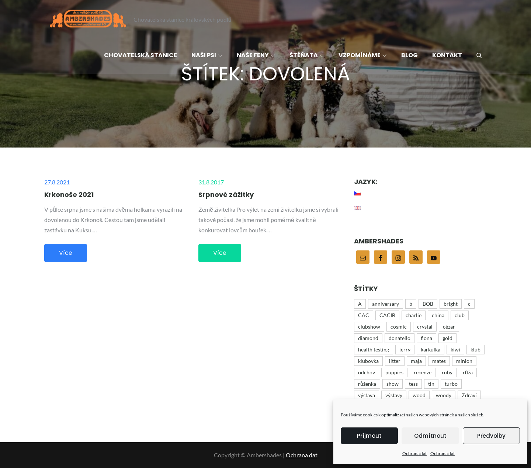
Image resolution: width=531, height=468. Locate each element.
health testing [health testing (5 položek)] (373, 349)
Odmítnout (430, 436)
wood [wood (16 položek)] (419, 395)
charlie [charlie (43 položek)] (413, 315)
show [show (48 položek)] (392, 384)
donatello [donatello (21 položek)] (399, 338)
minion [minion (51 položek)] (464, 361)
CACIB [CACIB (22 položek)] (387, 315)
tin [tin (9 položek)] (431, 384)
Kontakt (447, 55)
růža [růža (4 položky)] (468, 372)
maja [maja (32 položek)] (416, 361)
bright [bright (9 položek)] (451, 304)
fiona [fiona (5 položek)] (426, 338)
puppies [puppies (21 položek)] (394, 372)
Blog (409, 55)
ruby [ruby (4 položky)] (447, 372)
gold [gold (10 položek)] (447, 338)
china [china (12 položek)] (438, 315)
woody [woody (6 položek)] (443, 395)
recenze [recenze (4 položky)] (422, 372)
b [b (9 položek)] (410, 304)
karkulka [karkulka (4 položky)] (430, 349)
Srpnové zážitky (226, 194)
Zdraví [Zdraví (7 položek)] (469, 395)
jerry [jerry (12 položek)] (404, 349)
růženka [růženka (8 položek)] (367, 384)
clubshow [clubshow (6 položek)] (369, 326)
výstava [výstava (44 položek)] (366, 395)
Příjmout (369, 436)
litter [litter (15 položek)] (394, 361)
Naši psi (206, 55)
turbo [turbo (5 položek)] (451, 384)
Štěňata (306, 55)
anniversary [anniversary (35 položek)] (385, 304)
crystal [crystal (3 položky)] (425, 326)
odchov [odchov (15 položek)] (366, 372)
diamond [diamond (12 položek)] (368, 338)
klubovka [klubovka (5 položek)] (368, 361)
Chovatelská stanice (140, 55)
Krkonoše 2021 (69, 194)
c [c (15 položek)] (469, 304)
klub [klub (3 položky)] (475, 349)
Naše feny (256, 55)
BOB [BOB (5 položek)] (428, 304)
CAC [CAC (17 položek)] (363, 315)
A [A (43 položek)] (360, 304)
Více (65, 253)
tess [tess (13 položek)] (413, 384)
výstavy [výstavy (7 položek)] (393, 395)
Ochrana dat (414, 453)
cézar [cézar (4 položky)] (449, 326)
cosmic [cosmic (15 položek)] (399, 326)
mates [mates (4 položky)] (439, 361)
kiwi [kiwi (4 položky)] (455, 349)
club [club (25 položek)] (460, 315)
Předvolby (491, 436)
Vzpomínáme (363, 55)
